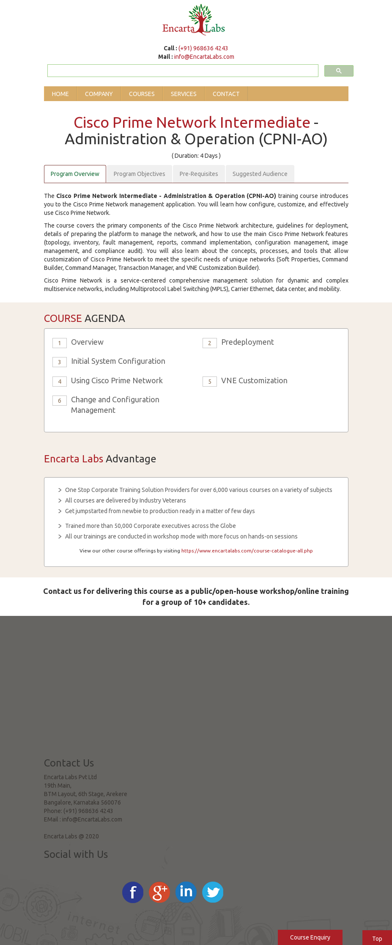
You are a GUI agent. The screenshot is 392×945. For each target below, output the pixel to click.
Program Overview (75, 173)
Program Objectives (139, 173)
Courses (142, 94)
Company (99, 94)
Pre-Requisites (199, 173)
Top (377, 938)
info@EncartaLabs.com (204, 56)
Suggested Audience (260, 173)
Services (184, 94)
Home (60, 94)
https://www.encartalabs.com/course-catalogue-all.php (247, 550)
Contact (226, 94)
